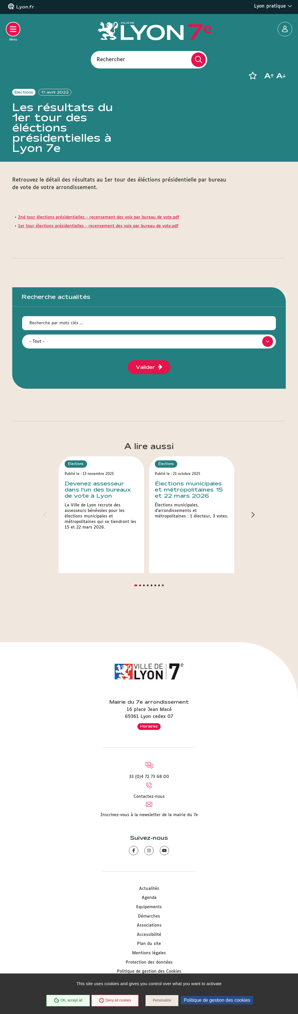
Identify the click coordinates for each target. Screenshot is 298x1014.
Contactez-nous (149, 797)
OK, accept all (68, 1000)
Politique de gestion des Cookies (149, 972)
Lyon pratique (273, 6)
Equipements (149, 907)
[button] (252, 75)
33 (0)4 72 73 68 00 (149, 777)
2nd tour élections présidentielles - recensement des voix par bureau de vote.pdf (98, 229)
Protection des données (149, 962)
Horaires (149, 726)
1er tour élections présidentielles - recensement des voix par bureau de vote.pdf (98, 237)
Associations (149, 926)
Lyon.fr (25, 7)
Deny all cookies (115, 1000)
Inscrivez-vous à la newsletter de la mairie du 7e (149, 815)
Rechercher (111, 59)
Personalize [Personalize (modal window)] (162, 1001)
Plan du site (149, 944)
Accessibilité (149, 935)
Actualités (149, 889)
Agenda (149, 898)
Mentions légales (149, 953)
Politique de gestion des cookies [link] (217, 1000)
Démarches (149, 916)
